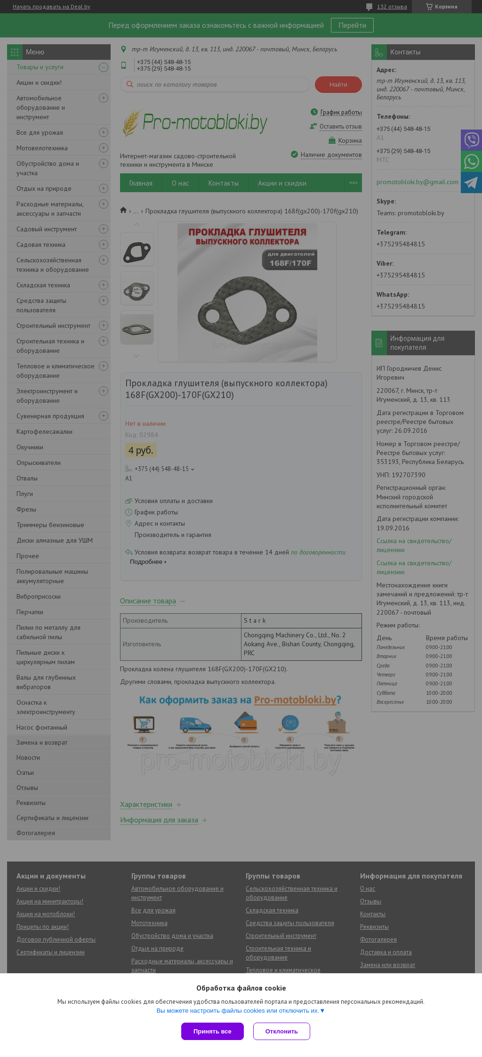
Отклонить (281, 1031)
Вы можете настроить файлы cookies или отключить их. (237, 1010)
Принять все (212, 1031)
